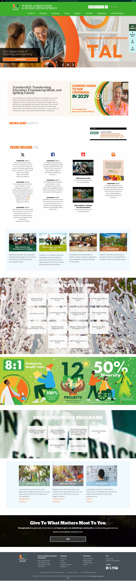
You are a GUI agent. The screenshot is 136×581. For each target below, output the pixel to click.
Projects (89, 501)
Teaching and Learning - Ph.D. (78, 342)
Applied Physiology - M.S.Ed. (57, 299)
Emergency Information (73, 572)
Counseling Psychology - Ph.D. (57, 313)
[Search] (106, 6)
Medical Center (87, 561)
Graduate (22, 501)
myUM (62, 561)
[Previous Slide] (63, 64)
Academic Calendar (65, 565)
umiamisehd (20, 160)
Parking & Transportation (113, 561)
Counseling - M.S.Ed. (37, 313)
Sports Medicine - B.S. (78, 446)
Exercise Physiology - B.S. (99, 432)
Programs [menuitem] (43, 13)
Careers (85, 565)
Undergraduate (25, 499)
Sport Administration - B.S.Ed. (57, 446)
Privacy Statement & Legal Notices (89, 572)
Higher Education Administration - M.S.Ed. (37, 327)
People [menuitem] (66, 13)
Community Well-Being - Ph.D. (99, 299)
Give (68, 539)
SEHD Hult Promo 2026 (83, 178)
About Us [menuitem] (31, 13)
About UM (63, 559)
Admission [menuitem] (56, 13)
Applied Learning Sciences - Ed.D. (37, 299)
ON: (24, 147)
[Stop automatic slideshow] (68, 64)
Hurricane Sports (88, 563)
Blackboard (63, 567)
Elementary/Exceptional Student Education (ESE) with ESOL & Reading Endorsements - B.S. (78, 432)
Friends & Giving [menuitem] (117, 13)
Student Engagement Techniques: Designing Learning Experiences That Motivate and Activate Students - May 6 (112, 135)
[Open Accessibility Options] (2, 1)
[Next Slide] (73, 64)
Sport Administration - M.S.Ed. (57, 342)
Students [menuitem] (77, 13)
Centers (89, 499)
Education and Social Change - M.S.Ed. (78, 313)
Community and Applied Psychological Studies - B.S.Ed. (37, 432)
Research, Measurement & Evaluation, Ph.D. (78, 327)
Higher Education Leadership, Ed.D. (57, 327)
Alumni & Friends (88, 559)
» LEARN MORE (20, 59)
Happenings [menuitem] (102, 13)
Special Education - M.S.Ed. (99, 327)
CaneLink (63, 563)
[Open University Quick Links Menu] (133, 1)
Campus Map (109, 559)
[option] (68, 42)
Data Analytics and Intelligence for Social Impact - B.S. (57, 432)
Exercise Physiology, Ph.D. (99, 313)
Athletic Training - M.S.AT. (78, 299)
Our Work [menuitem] (89, 13)
